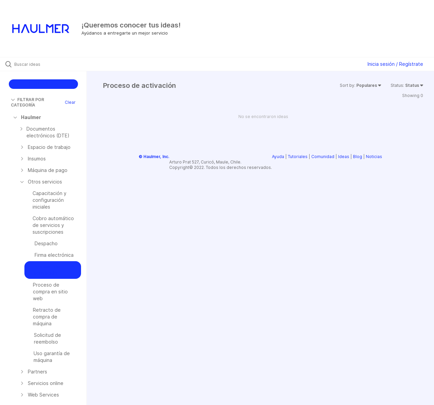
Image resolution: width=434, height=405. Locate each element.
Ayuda (278, 156)
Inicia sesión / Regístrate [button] (395, 64)
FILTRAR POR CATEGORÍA (27, 102)
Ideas (343, 156)
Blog (357, 156)
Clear (70, 102)
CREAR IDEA (43, 83)
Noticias (374, 156)
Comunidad (322, 156)
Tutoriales (298, 156)
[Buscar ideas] (52, 64)
